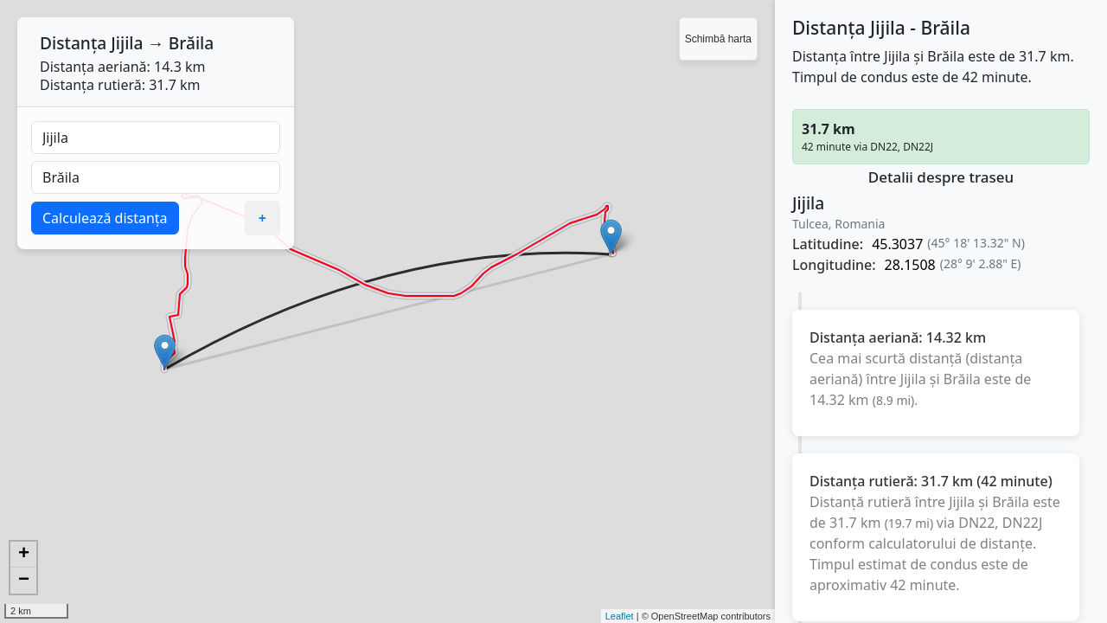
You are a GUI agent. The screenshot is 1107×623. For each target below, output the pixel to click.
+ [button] (23, 555)
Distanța (73, 43)
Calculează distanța (105, 218)
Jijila (127, 43)
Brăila (191, 43)
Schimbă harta (718, 39)
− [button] (23, 581)
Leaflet (619, 616)
